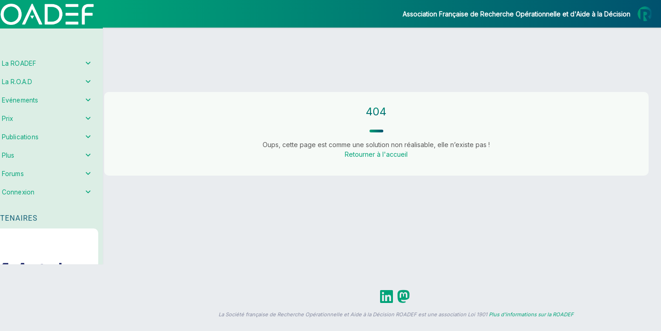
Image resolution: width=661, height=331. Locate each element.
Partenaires (37, 211)
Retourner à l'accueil (388, 154)
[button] (13, 273)
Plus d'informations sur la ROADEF (531, 314)
